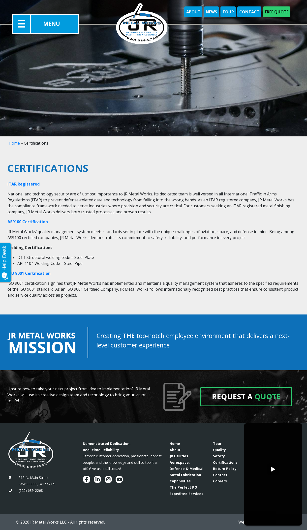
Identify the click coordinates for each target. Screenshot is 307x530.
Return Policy (225, 468)
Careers (220, 481)
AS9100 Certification (27, 221)
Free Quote (276, 12)
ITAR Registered (23, 184)
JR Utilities (179, 456)
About (193, 12)
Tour (228, 12)
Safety (219, 456)
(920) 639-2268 (31, 490)
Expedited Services (186, 493)
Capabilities (180, 481)
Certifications (225, 462)
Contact (249, 12)
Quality (219, 449)
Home (14, 143)
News (211, 12)
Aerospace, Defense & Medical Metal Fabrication (186, 468)
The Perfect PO (183, 487)
